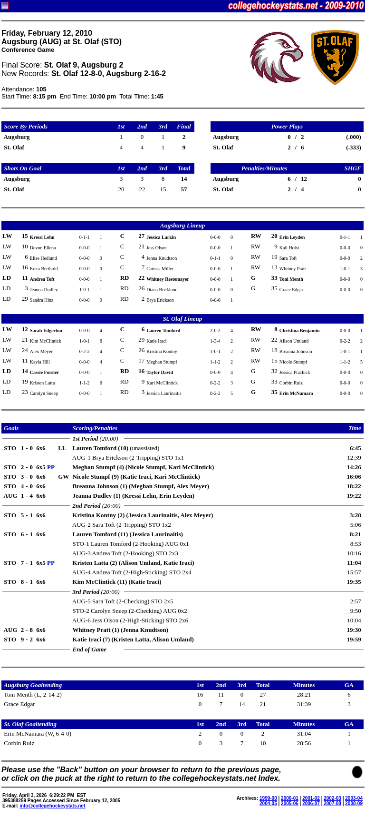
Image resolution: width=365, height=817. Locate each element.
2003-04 (354, 798)
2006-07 (311, 803)
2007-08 (332, 803)
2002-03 (332, 798)
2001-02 (311, 798)
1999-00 (268, 798)
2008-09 (354, 803)
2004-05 (268, 803)
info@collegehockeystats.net (52, 805)
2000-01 (289, 798)
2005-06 (289, 803)
